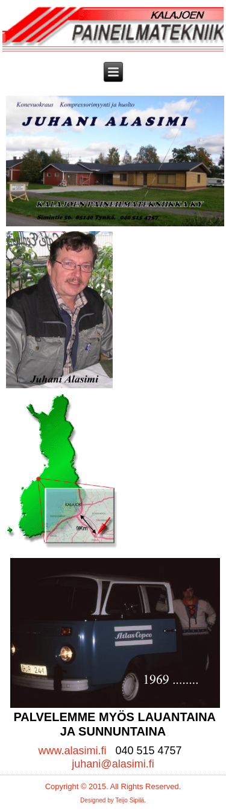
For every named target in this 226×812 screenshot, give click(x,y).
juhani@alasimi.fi (113, 764)
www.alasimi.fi (72, 751)
